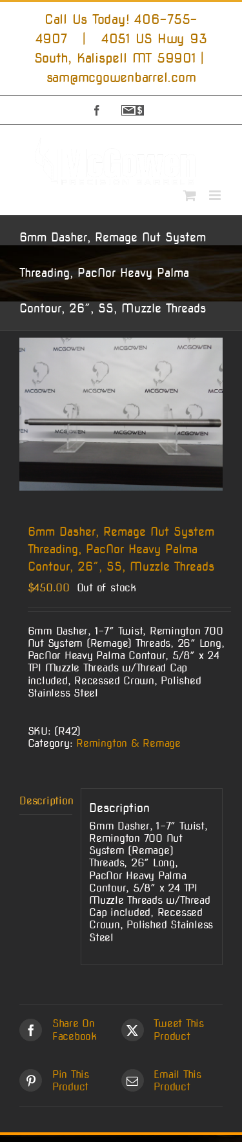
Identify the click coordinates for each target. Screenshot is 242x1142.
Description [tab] (45, 801)
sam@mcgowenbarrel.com (121, 77)
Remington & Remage (128, 743)
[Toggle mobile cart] (189, 195)
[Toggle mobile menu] (216, 195)
